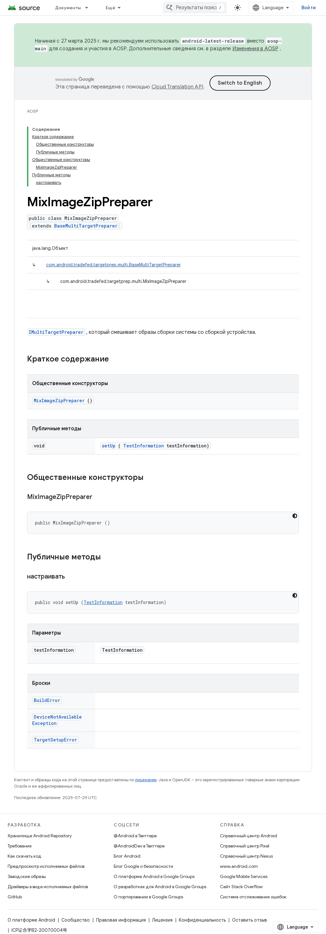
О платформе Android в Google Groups (154, 876)
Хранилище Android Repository (40, 836)
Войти (308, 8)
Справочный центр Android (248, 836)
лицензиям (146, 780)
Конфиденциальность (202, 920)
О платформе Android (31, 920)
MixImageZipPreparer (59, 400)
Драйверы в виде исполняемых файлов (48, 886)
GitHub (15, 897)
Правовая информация (121, 920)
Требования (20, 846)
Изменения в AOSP (255, 49)
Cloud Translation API (177, 87)
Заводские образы (27, 876)
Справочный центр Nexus (246, 856)
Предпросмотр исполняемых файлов (46, 866)
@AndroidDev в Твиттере (139, 846)
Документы (68, 8)
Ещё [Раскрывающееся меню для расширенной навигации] (110, 8)
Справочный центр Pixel (244, 846)
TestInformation (143, 446)
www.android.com (239, 866)
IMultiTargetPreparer (56, 332)
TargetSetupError (55, 740)
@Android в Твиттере (135, 836)
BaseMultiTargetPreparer (85, 226)
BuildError (47, 700)
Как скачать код (24, 856)
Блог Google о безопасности (143, 866)
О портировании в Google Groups (148, 897)
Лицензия (162, 920)
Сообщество (75, 920)
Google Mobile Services (243, 876)
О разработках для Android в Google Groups (160, 886)
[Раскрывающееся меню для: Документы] (89, 7)
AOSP (32, 111)
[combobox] (195, 7)
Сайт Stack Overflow (241, 886)
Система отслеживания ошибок (253, 897)
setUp (109, 446)
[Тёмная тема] (295, 516)
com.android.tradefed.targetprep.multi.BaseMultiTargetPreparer (113, 265)
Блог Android (127, 856)
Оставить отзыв (249, 920)
